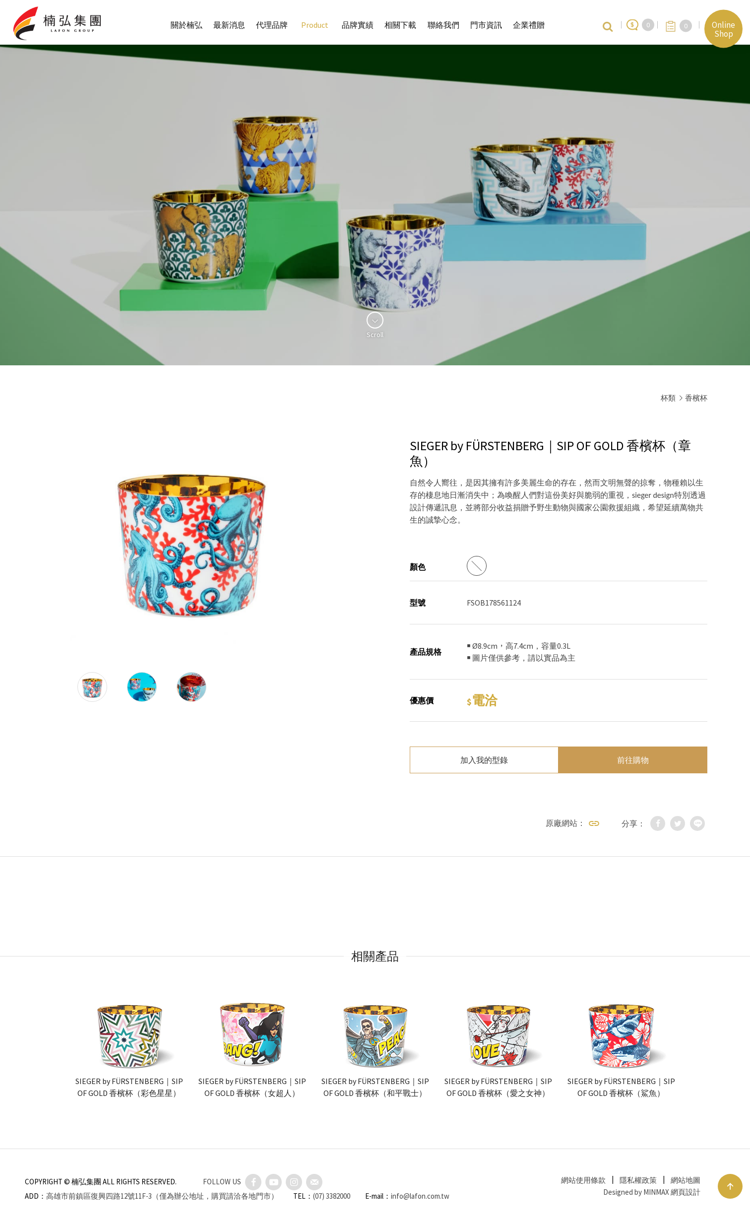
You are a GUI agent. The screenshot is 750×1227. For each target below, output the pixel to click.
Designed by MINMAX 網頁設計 (651, 1192)
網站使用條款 (583, 1180)
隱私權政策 (638, 1180)
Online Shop (723, 29)
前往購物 (633, 760)
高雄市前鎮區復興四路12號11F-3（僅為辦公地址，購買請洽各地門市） (162, 1196)
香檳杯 (696, 398)
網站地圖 (685, 1180)
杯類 (668, 398)
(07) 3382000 (331, 1196)
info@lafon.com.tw (420, 1196)
